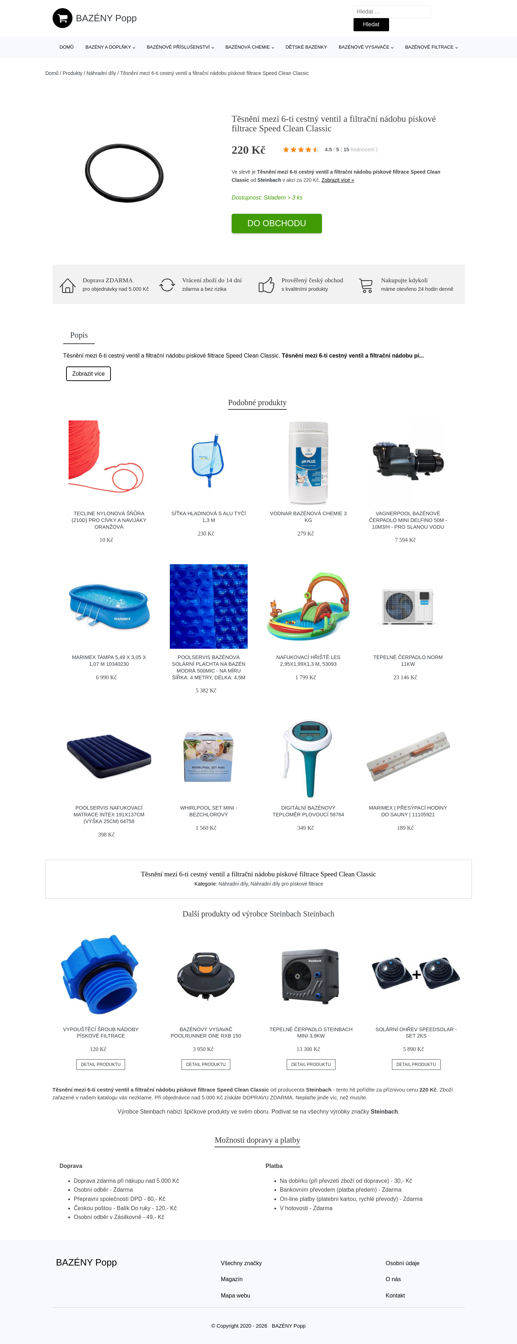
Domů (67, 47)
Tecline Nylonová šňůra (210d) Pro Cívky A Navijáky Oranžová (108, 520)
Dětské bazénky (306, 47)
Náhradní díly (101, 73)
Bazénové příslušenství (178, 47)
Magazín (232, 1279)
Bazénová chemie (247, 47)
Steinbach (269, 180)
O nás (393, 1279)
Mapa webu (236, 1296)
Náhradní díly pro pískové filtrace (287, 884)
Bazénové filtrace (429, 47)
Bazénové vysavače (364, 47)
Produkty (72, 73)
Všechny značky (241, 1263)
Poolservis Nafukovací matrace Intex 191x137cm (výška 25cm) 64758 (109, 814)
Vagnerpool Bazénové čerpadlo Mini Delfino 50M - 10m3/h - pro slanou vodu (408, 520)
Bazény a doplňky (108, 47)
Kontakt (395, 1296)
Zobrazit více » (338, 180)
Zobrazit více (88, 374)
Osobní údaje (403, 1263)
